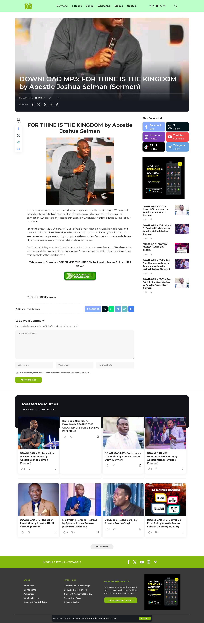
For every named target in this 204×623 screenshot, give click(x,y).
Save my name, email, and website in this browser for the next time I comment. (54, 373)
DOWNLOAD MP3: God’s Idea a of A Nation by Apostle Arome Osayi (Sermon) (122, 456)
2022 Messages (48, 297)
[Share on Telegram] (51, 104)
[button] (145, 618)
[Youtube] (177, 137)
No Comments (26, 98)
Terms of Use (110, 618)
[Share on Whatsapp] (44, 104)
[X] (153, 6)
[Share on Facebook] (32, 104)
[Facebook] (150, 6)
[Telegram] (164, 6)
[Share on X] (38, 104)
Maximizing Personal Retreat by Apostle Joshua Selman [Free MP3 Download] (79, 523)
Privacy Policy (91, 618)
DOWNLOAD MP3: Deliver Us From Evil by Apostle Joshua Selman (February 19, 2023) (164, 523)
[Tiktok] (153, 147)
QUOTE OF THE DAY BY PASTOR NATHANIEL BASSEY (154, 247)
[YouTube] (157, 6)
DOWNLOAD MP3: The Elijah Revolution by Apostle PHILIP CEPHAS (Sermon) (37, 523)
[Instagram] (161, 6)
